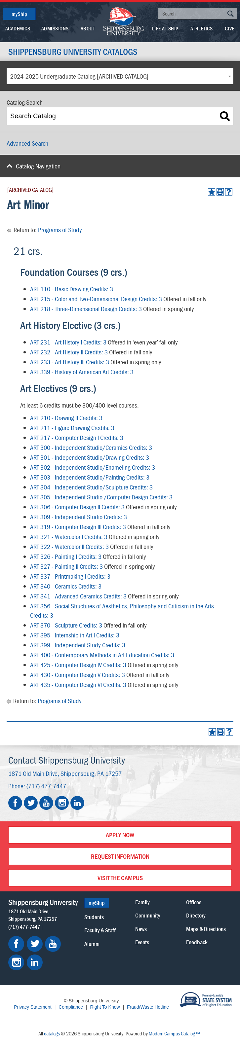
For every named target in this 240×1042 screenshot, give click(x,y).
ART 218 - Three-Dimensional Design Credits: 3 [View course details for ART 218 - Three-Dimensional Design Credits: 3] (86, 309)
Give (229, 28)
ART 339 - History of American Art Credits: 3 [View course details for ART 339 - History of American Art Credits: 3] (82, 372)
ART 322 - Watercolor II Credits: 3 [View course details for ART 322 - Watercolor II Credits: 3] (69, 546)
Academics (17, 28)
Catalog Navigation (38, 166)
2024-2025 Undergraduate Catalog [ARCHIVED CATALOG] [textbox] (79, 76)
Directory (195, 915)
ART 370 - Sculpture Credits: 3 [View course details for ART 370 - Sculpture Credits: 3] (66, 625)
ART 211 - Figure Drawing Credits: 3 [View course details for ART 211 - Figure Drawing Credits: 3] (72, 427)
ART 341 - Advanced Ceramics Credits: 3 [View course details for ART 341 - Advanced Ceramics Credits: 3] (78, 596)
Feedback (197, 942)
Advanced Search (27, 143)
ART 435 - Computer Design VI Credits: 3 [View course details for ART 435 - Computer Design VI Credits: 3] (78, 684)
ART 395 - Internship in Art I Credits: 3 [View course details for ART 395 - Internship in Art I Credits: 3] (74, 635)
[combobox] (120, 76)
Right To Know (105, 1007)
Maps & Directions (206, 929)
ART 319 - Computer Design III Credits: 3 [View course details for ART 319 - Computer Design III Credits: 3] (78, 526)
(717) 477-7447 (46, 786)
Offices (193, 902)
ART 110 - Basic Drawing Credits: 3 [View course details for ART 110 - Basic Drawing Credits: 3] (71, 289)
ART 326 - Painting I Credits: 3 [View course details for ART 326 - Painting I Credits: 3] (65, 556)
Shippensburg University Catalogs (73, 52)
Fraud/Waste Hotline (148, 1007)
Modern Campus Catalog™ (174, 1033)
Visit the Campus (120, 878)
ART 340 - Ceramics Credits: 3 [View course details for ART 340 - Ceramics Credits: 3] (65, 586)
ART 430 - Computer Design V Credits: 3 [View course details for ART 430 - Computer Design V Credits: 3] (77, 674)
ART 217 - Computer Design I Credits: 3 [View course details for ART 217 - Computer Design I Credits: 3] (76, 437)
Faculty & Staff (100, 930)
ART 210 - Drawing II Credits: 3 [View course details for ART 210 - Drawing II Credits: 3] (66, 417)
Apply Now (120, 835)
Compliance (71, 1007)
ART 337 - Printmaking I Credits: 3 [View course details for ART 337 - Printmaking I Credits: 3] (70, 576)
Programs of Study (60, 230)
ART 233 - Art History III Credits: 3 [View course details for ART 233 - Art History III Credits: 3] (69, 362)
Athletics (201, 28)
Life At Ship (165, 28)
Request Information (120, 856)
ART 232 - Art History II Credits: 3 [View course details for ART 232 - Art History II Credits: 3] (69, 352)
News (141, 929)
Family (142, 902)
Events (142, 942)
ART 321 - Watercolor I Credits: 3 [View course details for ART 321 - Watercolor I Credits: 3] (68, 536)
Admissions (55, 28)
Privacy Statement (33, 1007)
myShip (19, 14)
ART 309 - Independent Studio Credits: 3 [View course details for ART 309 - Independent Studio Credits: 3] (78, 517)
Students (94, 917)
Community (147, 915)
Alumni (92, 944)
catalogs (52, 1033)
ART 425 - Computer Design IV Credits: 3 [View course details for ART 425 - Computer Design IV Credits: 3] (78, 665)
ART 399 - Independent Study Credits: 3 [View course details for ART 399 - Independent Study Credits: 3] (77, 645)
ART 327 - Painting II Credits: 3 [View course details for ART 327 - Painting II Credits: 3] (66, 566)
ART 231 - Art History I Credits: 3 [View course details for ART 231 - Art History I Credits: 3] (68, 342)
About (88, 28)
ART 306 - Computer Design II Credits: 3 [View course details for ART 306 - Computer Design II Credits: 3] (77, 507)
